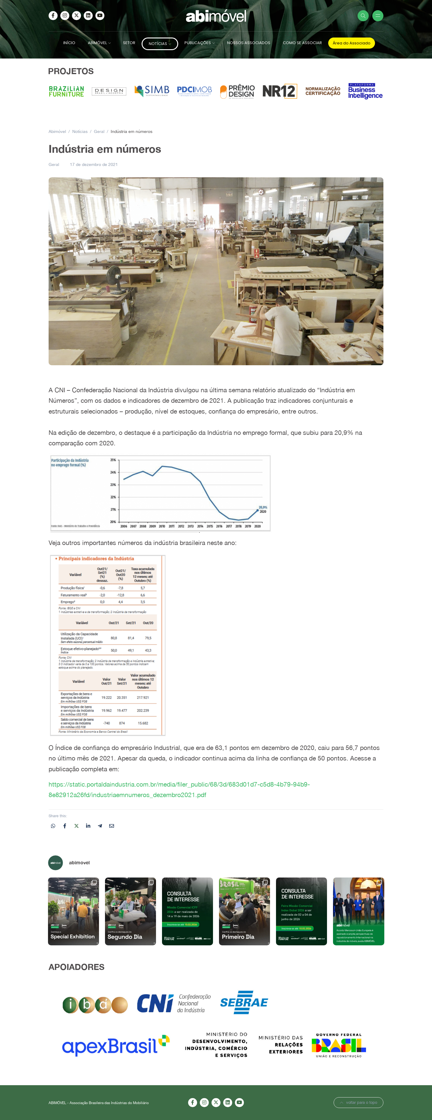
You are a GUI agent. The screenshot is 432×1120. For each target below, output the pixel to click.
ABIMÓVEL (97, 43)
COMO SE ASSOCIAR (302, 43)
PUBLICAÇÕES (197, 43)
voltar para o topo (358, 1102)
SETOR (129, 43)
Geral (54, 164)
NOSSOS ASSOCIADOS (248, 43)
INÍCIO (69, 43)
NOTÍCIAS (158, 44)
